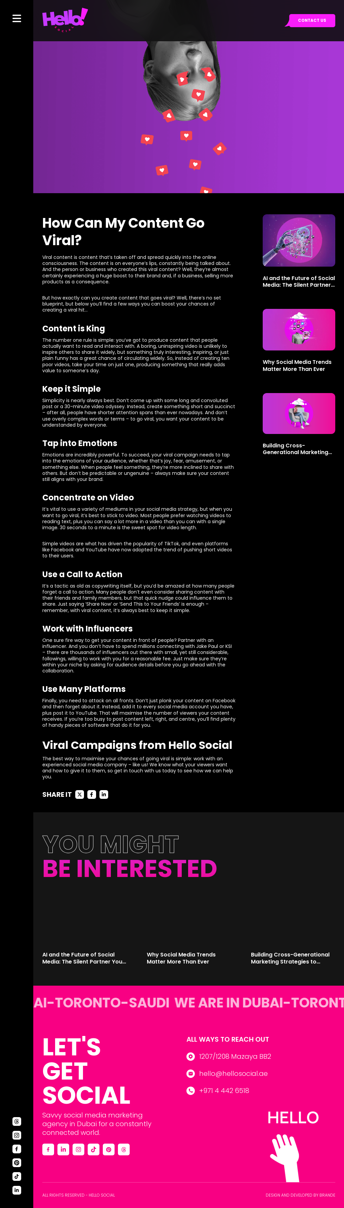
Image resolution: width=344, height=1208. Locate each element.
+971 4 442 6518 (224, 1090)
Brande (327, 1195)
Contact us (312, 21)
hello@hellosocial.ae (233, 1073)
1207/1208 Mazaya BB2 (235, 1056)
